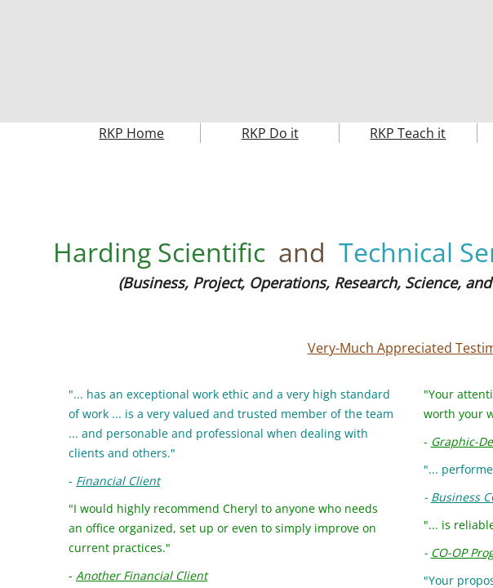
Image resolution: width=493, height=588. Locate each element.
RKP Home (131, 133)
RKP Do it (270, 133)
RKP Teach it (408, 133)
